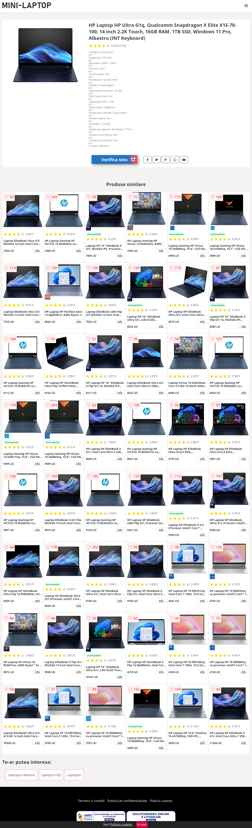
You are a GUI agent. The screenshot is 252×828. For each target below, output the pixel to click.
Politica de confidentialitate (127, 801)
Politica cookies (161, 801)
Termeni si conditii (91, 801)
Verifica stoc (119, 159)
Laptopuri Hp (51, 775)
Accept (142, 824)
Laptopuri (74, 775)
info (37, 250)
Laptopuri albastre (21, 775)
